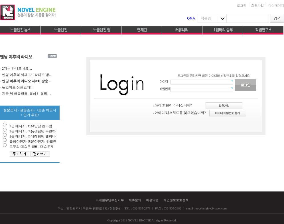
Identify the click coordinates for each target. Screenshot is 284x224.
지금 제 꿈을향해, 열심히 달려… (26, 94)
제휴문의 (135, 200)
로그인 (241, 5)
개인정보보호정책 (175, 200)
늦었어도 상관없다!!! (18, 87)
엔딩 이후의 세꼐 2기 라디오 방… (27, 75)
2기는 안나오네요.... (17, 68)
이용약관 (152, 200)
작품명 (206, 18)
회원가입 (257, 5)
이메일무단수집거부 (110, 200)
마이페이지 (276, 5)
